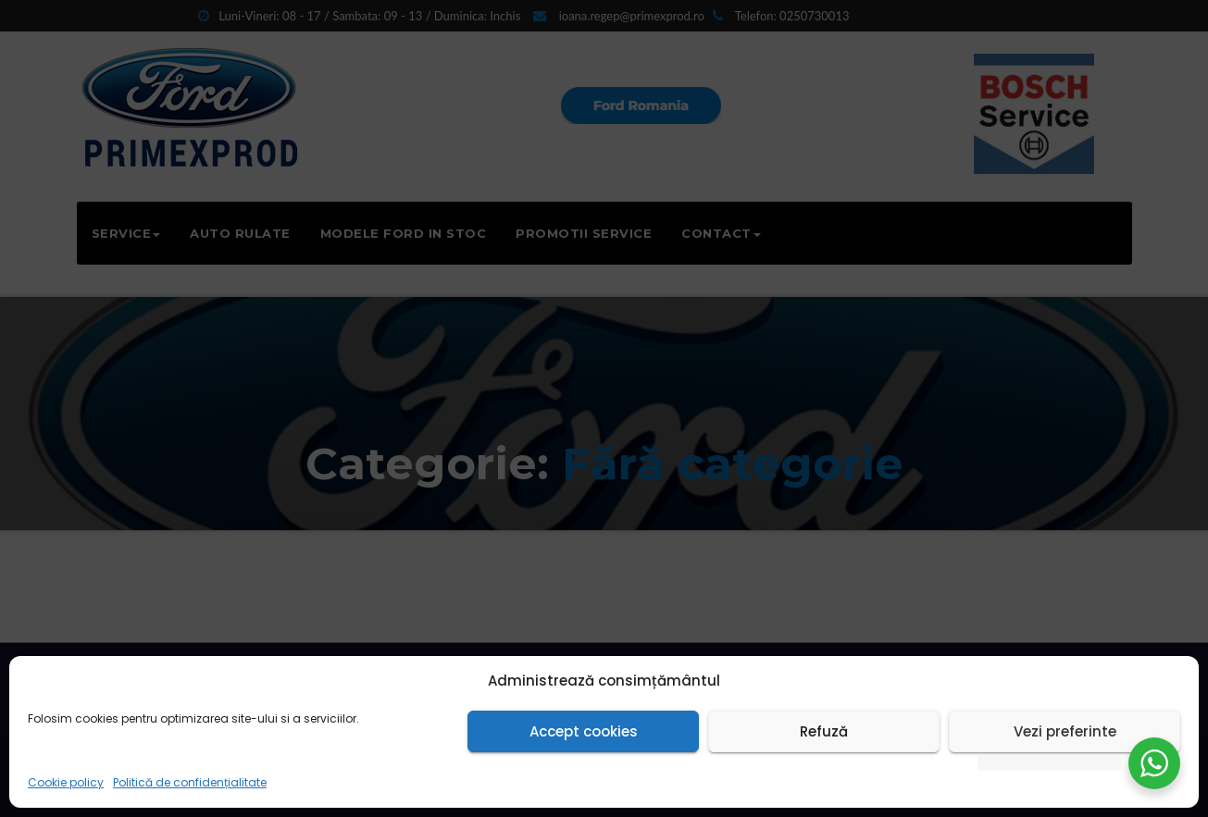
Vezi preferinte (1065, 731)
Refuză (824, 731)
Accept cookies (583, 731)
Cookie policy (66, 782)
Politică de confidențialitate (190, 782)
